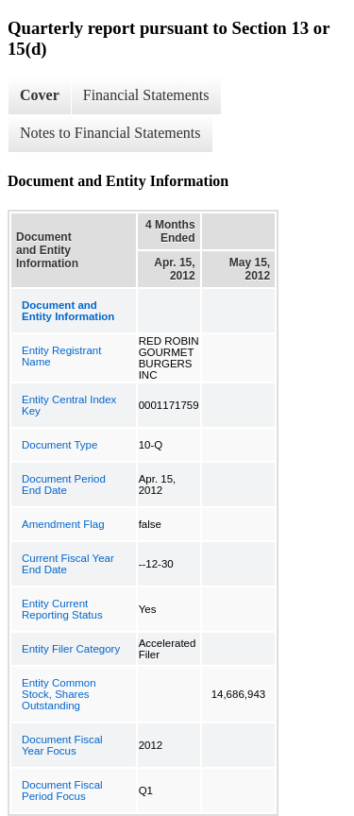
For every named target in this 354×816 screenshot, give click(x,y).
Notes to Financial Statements (110, 133)
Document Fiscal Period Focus (62, 790)
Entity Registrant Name (61, 356)
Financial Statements (146, 95)
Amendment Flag (63, 524)
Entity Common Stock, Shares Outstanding (59, 694)
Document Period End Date (64, 484)
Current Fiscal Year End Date (68, 563)
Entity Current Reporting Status (62, 609)
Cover (39, 95)
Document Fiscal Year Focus (62, 745)
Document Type (59, 444)
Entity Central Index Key (69, 405)
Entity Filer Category (71, 648)
